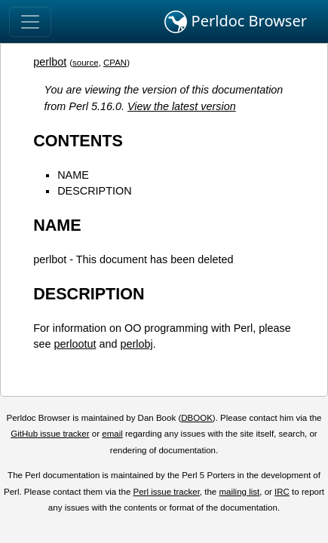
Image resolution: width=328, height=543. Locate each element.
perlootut (75, 344)
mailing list (239, 491)
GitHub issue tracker (50, 433)
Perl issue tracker (166, 491)
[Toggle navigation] (30, 22)
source (85, 62)
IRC (282, 491)
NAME (73, 175)
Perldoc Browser (235, 22)
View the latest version (181, 106)
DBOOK (197, 417)
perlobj (136, 344)
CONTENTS (78, 140)
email (112, 433)
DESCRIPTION (94, 191)
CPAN (115, 62)
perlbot (49, 62)
